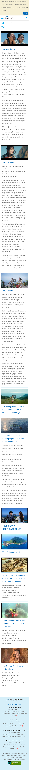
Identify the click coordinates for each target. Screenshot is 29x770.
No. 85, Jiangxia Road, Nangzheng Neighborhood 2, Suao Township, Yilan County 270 (14, 746)
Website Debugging (15, 704)
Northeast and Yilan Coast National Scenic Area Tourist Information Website (10, 17)
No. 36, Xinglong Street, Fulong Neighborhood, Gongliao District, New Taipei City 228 (14, 713)
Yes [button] (26, 13)
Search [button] (27, 17)
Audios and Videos (11, 23)
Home (2, 22)
